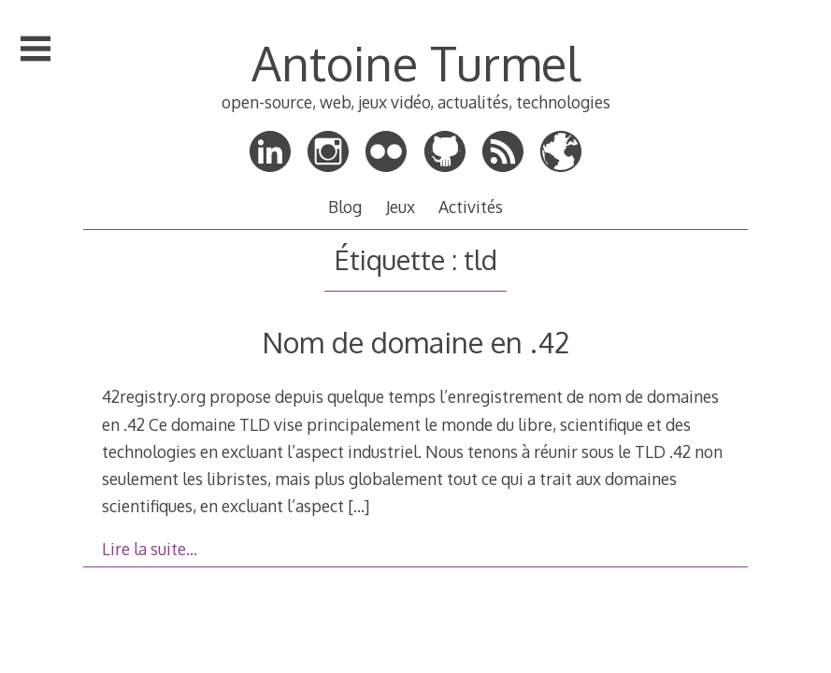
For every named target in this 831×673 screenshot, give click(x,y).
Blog (345, 206)
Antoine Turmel (415, 63)
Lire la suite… (149, 548)
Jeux (400, 206)
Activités (470, 206)
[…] (358, 505)
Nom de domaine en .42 (415, 341)
